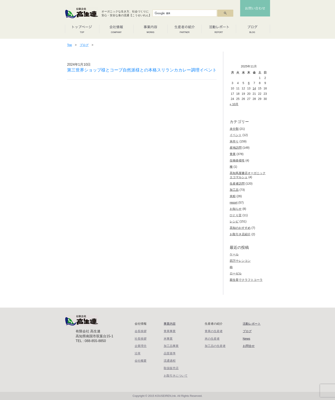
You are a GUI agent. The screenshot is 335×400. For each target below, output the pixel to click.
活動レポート (252, 323)
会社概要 (141, 360)
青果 (233, 154)
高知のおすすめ (240, 228)
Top (69, 45)
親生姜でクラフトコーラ (246, 279)
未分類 (234, 128)
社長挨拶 (141, 338)
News (246, 338)
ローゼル (236, 273)
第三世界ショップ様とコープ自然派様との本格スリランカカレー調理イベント (142, 70)
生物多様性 (237, 160)
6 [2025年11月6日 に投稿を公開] (249, 83)
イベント (236, 135)
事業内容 (170, 323)
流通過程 (170, 360)
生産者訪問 (237, 183)
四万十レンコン (240, 260)
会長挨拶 (141, 331)
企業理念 (141, 346)
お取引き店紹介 (240, 234)
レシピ (234, 221)
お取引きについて (176, 375)
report (234, 202)
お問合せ (249, 346)
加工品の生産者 (215, 346)
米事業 (168, 338)
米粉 (233, 196)
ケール (234, 254)
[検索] (184, 13)
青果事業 (170, 331)
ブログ (84, 45)
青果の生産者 (214, 331)
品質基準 (170, 353)
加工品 (234, 189)
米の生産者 (212, 338)
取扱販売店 (171, 368)
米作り (234, 141)
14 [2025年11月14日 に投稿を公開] (254, 88)
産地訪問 (236, 147)
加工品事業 (171, 346)
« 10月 (234, 104)
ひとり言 (236, 215)
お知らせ (236, 208)
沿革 (138, 353)
